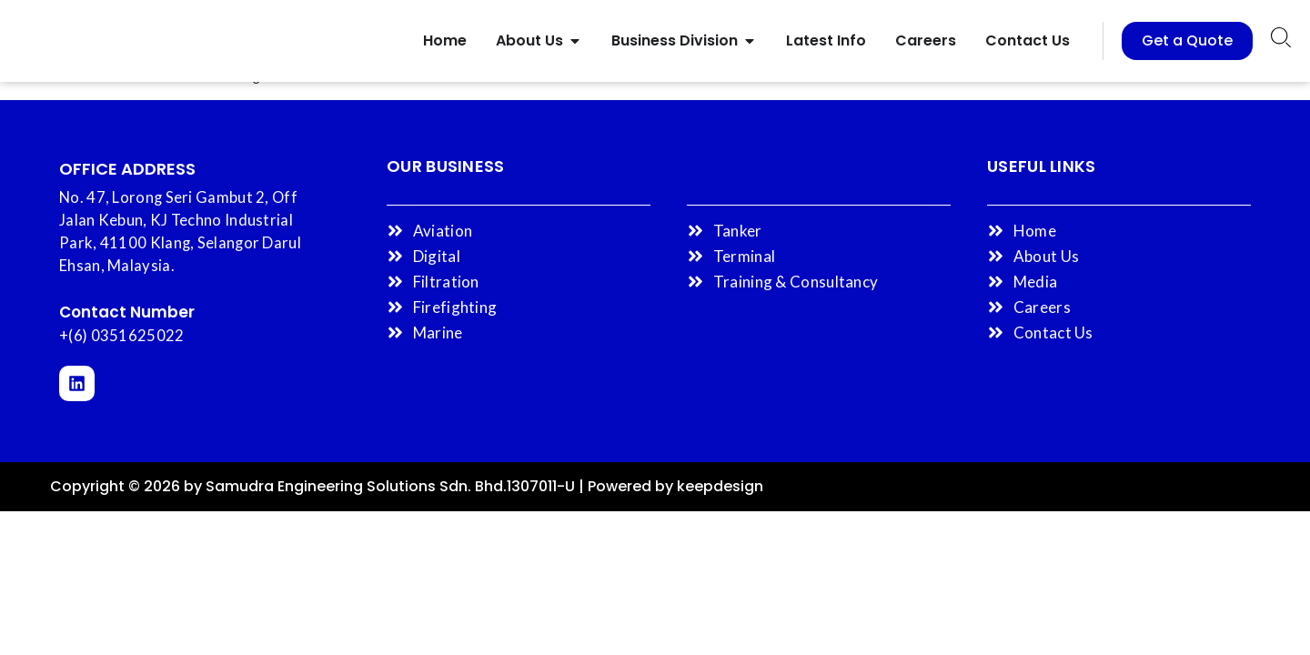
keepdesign (720, 486)
